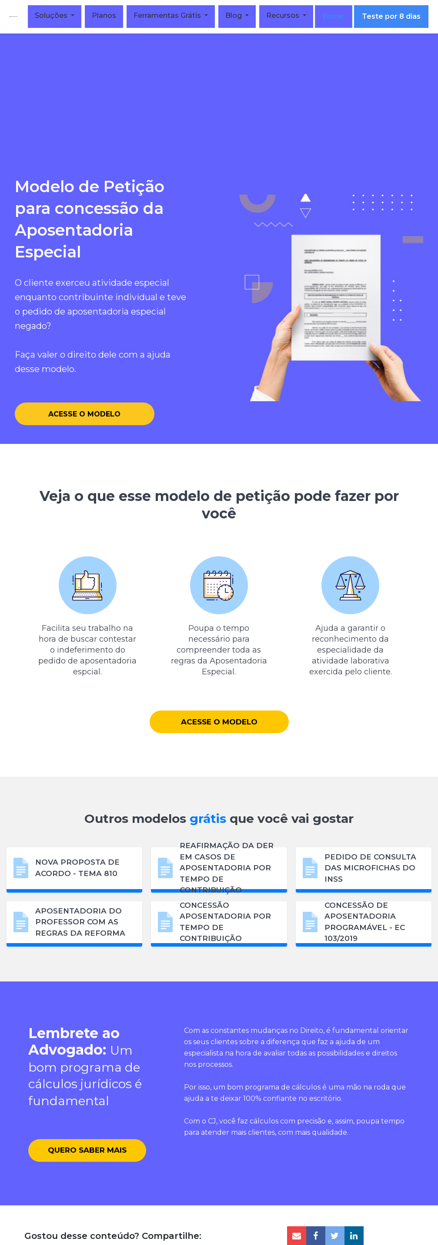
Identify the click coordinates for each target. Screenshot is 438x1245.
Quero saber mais (87, 1169)
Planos (107, 15)
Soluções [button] (55, 15)
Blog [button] (237, 15)
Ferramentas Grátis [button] (171, 15)
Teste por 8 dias (394, 16)
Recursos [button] (286, 15)
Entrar (337, 16)
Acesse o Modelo (84, 413)
